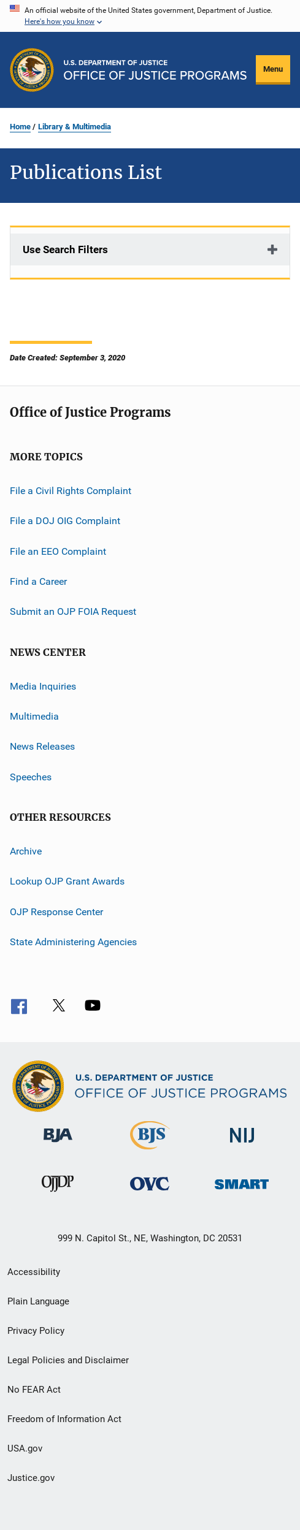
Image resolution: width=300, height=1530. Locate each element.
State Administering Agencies (73, 942)
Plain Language (38, 1301)
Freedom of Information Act (64, 1419)
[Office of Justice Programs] (32, 70)
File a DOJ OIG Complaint (65, 521)
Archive (26, 851)
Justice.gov (31, 1477)
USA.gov (24, 1448)
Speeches (31, 777)
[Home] (155, 70)
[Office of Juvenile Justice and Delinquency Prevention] (58, 1194)
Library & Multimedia (74, 126)
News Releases (42, 746)
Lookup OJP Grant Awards (67, 881)
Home (20, 126)
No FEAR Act (34, 1389)
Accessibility (33, 1271)
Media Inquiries (43, 685)
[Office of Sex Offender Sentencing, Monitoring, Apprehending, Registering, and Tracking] (242, 1191)
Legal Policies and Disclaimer (68, 1360)
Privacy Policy (35, 1330)
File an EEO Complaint (58, 551)
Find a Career (38, 581)
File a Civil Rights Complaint (70, 491)
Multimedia (34, 716)
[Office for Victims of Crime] (149, 1192)
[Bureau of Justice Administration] (58, 1144)
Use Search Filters (65, 249)
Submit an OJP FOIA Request (73, 611)
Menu (273, 69)
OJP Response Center (56, 912)
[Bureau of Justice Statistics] (150, 1151)
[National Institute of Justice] (242, 1144)
